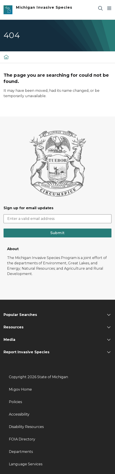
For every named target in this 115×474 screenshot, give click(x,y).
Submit (57, 233)
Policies (15, 402)
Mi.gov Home (20, 389)
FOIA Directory (22, 439)
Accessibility (19, 414)
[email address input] (57, 218)
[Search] (100, 8)
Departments (21, 452)
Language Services (25, 464)
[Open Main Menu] (109, 8)
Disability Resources (26, 427)
